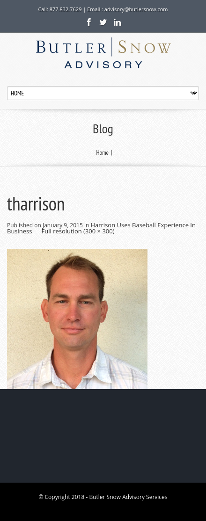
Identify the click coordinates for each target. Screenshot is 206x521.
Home (102, 153)
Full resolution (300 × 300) (78, 231)
